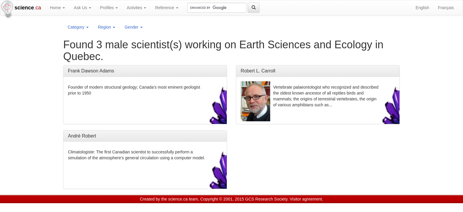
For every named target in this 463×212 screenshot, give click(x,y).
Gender (134, 27)
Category (78, 27)
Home (57, 7)
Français (446, 7)
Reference (166, 7)
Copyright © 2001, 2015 (222, 199)
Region (106, 27)
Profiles (109, 7)
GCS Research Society (266, 199)
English (422, 7)
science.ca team (183, 199)
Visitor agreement (306, 199)
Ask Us (82, 7)
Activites (136, 7)
